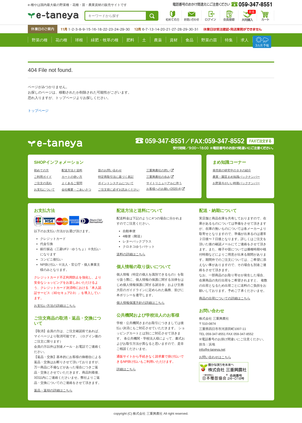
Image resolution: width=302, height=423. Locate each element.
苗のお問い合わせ (110, 170)
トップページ (38, 111)
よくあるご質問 (72, 183)
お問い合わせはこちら (215, 357)
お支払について (44, 189)
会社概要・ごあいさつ (76, 189)
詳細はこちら (126, 369)
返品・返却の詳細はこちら (53, 390)
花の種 (61, 40)
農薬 (158, 40)
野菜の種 (40, 40)
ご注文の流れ (43, 183)
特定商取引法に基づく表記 (116, 177)
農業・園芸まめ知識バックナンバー (236, 177)
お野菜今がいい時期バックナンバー (236, 183)
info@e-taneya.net (212, 349)
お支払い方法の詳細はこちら (55, 306)
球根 (79, 40)
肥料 (130, 40)
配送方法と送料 (72, 170)
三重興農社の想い (158, 170)
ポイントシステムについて (116, 183)
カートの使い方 (72, 177)
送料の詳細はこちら (131, 254)
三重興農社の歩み (158, 177)
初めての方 (41, 170)
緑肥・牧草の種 (104, 40)
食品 (189, 40)
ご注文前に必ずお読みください (118, 189)
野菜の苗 (209, 40)
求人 (245, 40)
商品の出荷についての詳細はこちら (224, 298)
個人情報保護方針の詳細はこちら (141, 303)
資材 (174, 40)
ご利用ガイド (43, 177)
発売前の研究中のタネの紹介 (232, 170)
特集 (229, 40)
